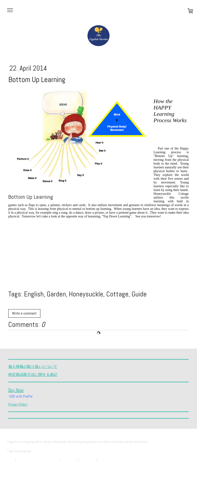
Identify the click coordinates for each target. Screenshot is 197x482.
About (10, 459)
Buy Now (16, 390)
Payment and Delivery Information (28, 446)
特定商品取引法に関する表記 (32, 374)
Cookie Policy (87, 459)
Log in (186, 468)
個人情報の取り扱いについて (32, 366)
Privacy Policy (17, 404)
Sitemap (12, 463)
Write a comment (24, 313)
